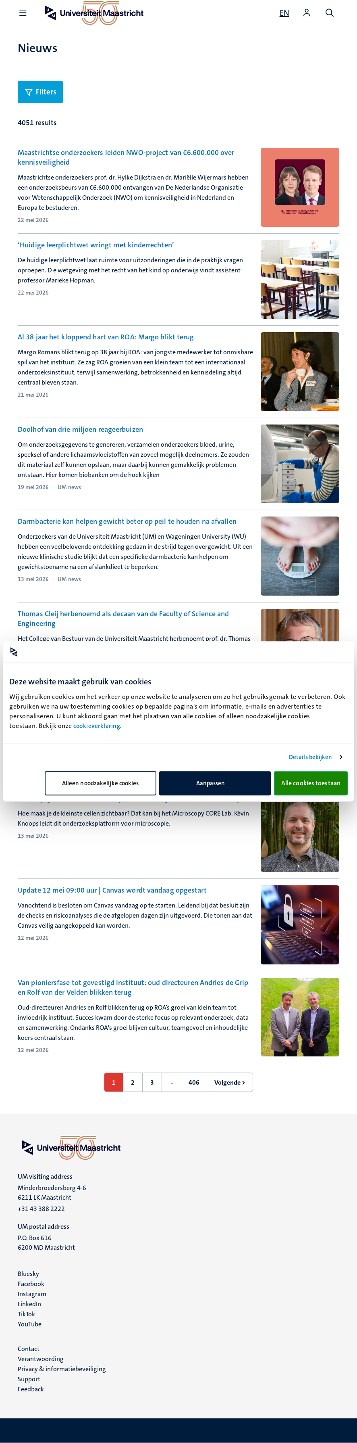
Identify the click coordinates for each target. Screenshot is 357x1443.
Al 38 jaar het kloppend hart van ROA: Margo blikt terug (106, 337)
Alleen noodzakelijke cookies (100, 783)
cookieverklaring (96, 726)
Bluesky (28, 1273)
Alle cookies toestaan (310, 783)
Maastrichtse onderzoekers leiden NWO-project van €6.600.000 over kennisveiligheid (126, 157)
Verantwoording (41, 1359)
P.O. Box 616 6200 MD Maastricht (46, 1243)
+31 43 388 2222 (41, 1209)
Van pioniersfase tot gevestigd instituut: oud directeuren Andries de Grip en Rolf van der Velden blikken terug (133, 987)
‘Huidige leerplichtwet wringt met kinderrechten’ (96, 245)
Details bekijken (310, 757)
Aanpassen (215, 783)
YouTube (30, 1324)
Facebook (31, 1284)
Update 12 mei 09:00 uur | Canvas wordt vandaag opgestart (112, 890)
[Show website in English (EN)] (284, 13)
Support (29, 1379)
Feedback (31, 1389)
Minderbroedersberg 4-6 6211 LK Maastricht (52, 1193)
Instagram (32, 1294)
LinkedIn (29, 1304)
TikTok (26, 1314)
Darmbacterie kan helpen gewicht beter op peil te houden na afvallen (127, 521)
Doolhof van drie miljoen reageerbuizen (80, 429)
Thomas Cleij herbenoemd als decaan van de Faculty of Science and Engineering (123, 618)
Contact (28, 1349)
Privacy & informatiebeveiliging (62, 1369)
